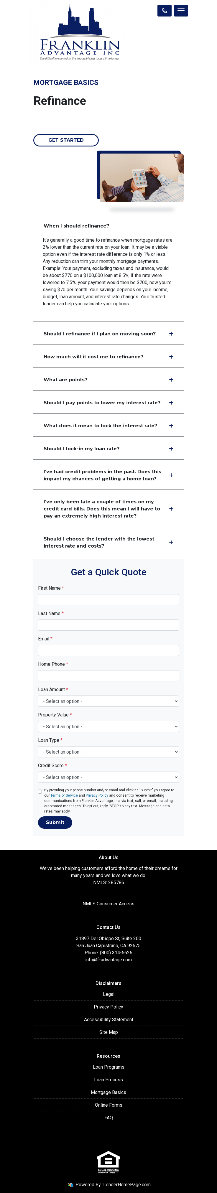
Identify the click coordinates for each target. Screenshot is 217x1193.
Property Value (55, 715)
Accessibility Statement (108, 1019)
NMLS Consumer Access (108, 904)
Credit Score (52, 765)
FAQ (108, 1118)
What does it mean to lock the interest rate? (108, 426)
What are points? (108, 380)
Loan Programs (108, 1067)
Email (45, 639)
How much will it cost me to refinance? (108, 357)
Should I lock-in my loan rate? (108, 449)
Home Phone (53, 664)
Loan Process (108, 1079)
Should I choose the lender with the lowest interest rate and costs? (108, 542)
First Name (51, 588)
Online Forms (108, 1105)
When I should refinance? (108, 226)
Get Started (66, 140)
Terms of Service (64, 795)
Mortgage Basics (108, 1092)
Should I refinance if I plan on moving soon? (108, 334)
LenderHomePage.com (127, 1184)
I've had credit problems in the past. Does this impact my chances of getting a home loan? (108, 475)
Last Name (51, 613)
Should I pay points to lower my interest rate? (108, 403)
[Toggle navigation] (181, 11)
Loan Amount (53, 689)
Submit (55, 822)
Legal (108, 994)
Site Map (108, 1032)
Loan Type (50, 740)
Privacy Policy (97, 795)
